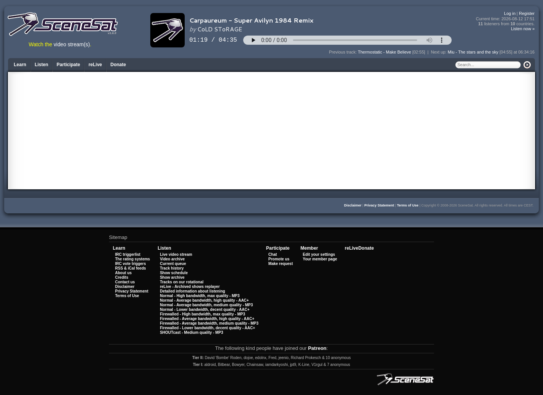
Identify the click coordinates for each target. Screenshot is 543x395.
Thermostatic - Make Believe (384, 52)
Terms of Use (407, 205)
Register (527, 13)
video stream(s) (72, 44)
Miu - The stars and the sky (473, 52)
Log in (509, 13)
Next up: (439, 52)
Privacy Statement (379, 205)
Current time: (505, 19)
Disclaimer (353, 205)
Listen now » (523, 28)
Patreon (317, 348)
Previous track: (343, 52)
